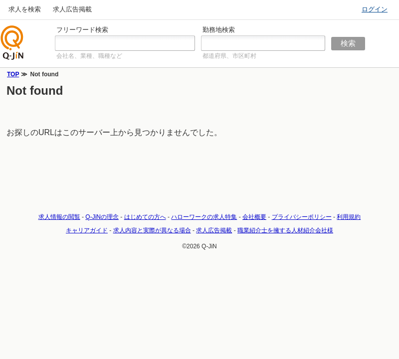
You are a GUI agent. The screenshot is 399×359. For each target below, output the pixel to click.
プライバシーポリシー (302, 216)
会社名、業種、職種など (89, 55)
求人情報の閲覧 (59, 216)
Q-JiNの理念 (102, 216)
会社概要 (254, 216)
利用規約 (349, 216)
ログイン (375, 9)
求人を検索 (24, 9)
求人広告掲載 (72, 9)
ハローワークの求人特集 (204, 216)
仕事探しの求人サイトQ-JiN (12, 42)
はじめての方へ (145, 216)
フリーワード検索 (82, 29)
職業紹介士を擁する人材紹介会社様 (285, 230)
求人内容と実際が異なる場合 (152, 230)
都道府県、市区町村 (229, 55)
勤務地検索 (218, 29)
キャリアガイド (87, 230)
